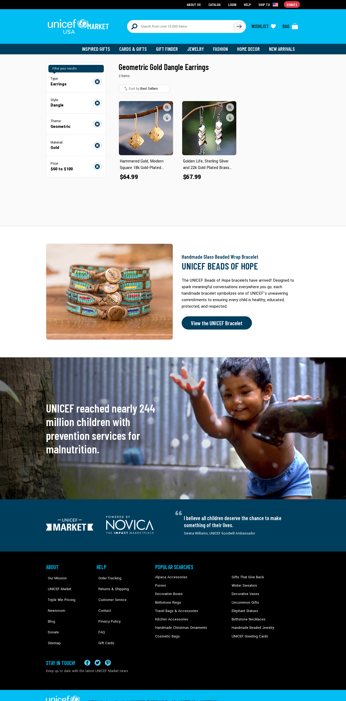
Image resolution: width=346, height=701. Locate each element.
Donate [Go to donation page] (292, 4)
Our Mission (55, 574)
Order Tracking (107, 574)
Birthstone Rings (167, 598)
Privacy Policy (107, 606)
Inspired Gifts (100, 46)
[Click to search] (239, 24)
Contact (102, 598)
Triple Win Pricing (59, 590)
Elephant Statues (244, 606)
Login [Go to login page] (233, 4)
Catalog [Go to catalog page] (215, 4)
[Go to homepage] (80, 25)
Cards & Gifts (136, 46)
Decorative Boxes (168, 590)
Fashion (222, 46)
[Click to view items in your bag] (290, 25)
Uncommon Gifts (245, 598)
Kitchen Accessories (170, 615)
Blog (49, 606)
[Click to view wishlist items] (263, 25)
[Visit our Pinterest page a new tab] (108, 650)
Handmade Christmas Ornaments (180, 623)
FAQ (100, 615)
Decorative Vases (245, 590)
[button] (167, 104)
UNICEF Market (57, 582)
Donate (51, 615)
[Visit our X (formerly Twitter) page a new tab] (97, 650)
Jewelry (197, 46)
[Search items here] (180, 25)
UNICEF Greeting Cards (248, 631)
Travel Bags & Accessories (175, 606)
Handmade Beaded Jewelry (252, 623)
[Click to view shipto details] (269, 4)
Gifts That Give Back (247, 574)
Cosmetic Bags (166, 631)
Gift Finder (169, 46)
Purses (160, 582)
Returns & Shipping (111, 582)
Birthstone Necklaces (247, 615)
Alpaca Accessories (170, 574)
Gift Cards (104, 623)
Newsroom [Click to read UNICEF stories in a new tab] (54, 598)
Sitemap (52, 623)
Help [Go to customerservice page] (247, 4)
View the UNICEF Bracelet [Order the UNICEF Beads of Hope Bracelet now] (215, 320)
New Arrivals (282, 46)
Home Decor (249, 46)
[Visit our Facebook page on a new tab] (87, 650)
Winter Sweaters (244, 582)
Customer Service (110, 590)
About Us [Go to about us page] (195, 4)
